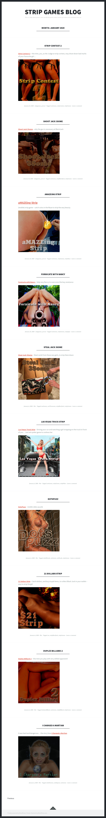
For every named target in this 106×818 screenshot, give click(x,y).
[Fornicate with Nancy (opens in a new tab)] (35, 282)
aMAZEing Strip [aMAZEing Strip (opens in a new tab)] (28, 203)
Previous (10, 798)
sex (48, 635)
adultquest (57, 783)
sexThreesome (51, 406)
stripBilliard (60, 710)
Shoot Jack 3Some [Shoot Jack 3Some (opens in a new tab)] (25, 129)
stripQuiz (67, 332)
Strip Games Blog (53, 12)
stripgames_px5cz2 (40, 106)
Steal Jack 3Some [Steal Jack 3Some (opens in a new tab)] (25, 355)
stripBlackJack (60, 179)
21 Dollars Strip (53, 573)
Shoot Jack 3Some (53, 121)
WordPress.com (42, 813)
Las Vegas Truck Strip (53, 421)
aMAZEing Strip (53, 194)
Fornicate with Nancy (53, 274)
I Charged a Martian (53, 725)
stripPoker (63, 483)
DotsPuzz (53, 499)
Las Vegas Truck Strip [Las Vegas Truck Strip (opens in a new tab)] (26, 429)
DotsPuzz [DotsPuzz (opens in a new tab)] (22, 507)
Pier (35, 406)
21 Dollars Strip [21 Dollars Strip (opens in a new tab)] (24, 581)
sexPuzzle (59, 558)
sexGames (53, 106)
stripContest (60, 106)
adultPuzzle (46, 558)
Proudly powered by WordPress (16, 813)
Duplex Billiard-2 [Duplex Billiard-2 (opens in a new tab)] (25, 659)
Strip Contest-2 (53, 45)
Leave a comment (77, 106)
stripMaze (67, 259)
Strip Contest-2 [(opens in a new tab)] (24, 53)
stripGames (68, 106)
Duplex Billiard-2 (53, 650)
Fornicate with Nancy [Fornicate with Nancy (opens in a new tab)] (26, 282)
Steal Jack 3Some (53, 347)
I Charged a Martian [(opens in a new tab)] (59, 733)
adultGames (49, 783)
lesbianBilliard (46, 710)
